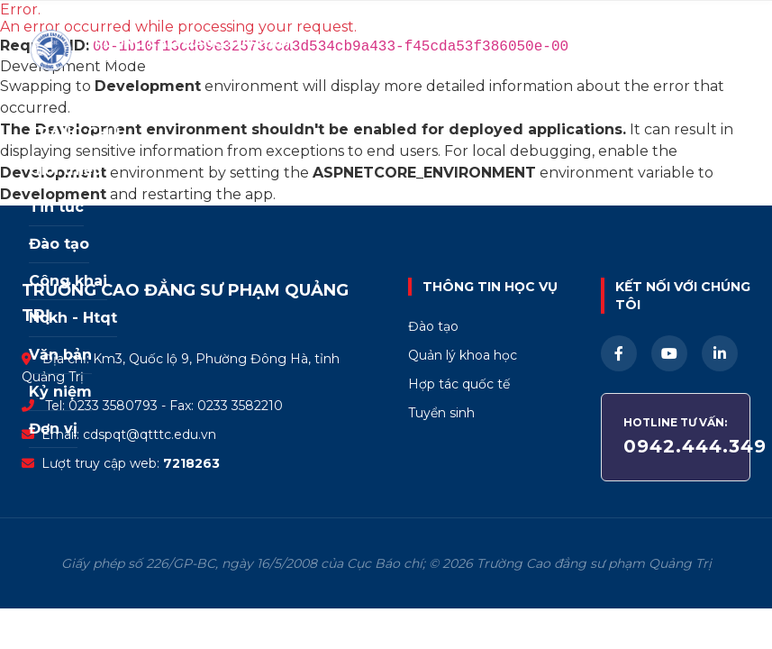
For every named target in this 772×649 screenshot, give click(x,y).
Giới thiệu (66, 169)
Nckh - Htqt (73, 317)
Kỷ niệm (60, 391)
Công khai (68, 280)
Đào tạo (59, 243)
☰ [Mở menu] (737, 50)
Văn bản (60, 354)
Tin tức (56, 206)
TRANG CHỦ (75, 133)
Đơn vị (53, 428)
